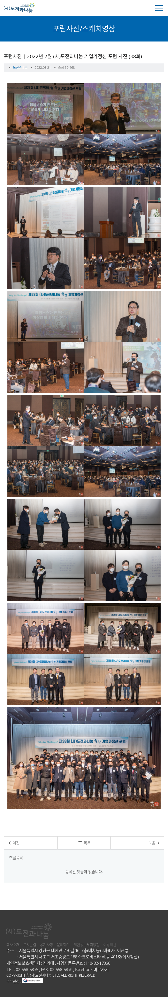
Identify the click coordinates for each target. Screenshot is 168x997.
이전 (14, 842)
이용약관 (109, 944)
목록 (84, 842)
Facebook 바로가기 (92, 969)
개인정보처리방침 (86, 944)
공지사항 (46, 944)
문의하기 (63, 944)
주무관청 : (24, 981)
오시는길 (29, 944)
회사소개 (12, 944)
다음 (154, 842)
